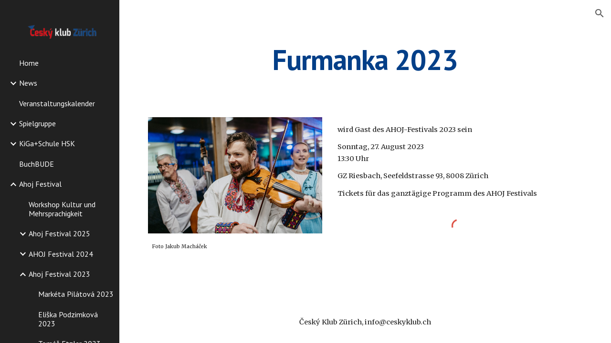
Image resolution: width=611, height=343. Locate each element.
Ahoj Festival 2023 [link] (59, 274)
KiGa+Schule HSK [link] (47, 143)
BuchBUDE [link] (36, 164)
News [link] (28, 83)
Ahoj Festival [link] (40, 184)
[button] (599, 13)
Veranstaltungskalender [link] (57, 103)
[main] (365, 59)
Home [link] (29, 63)
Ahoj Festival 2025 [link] (59, 233)
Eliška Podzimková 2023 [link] (68, 319)
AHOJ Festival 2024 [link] (61, 254)
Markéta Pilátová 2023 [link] (76, 294)
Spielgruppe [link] (37, 123)
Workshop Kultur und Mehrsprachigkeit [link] (62, 209)
